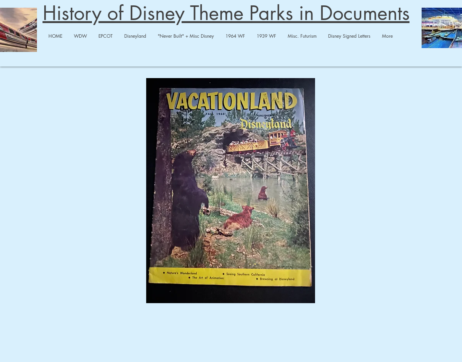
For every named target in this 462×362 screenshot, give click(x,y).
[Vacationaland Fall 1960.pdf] (231, 191)
